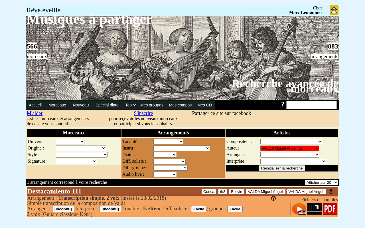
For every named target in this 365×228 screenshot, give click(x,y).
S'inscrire (143, 113)
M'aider (34, 113)
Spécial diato (107, 105)
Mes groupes (151, 105)
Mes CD (204, 105)
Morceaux (57, 105)
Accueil (36, 105)
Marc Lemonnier (306, 12)
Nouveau (81, 105)
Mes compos (180, 105)
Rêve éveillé (43, 10)
